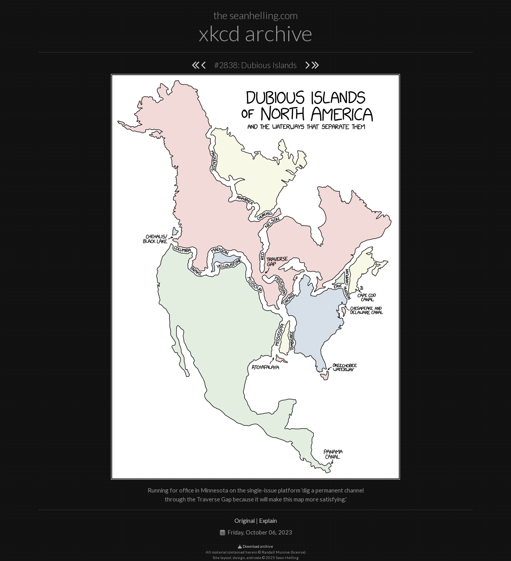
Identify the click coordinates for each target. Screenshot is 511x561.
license (298, 552)
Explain (268, 520)
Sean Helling (287, 558)
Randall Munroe (276, 552)
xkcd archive (255, 33)
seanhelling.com (263, 15)
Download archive (255, 546)
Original (244, 520)
